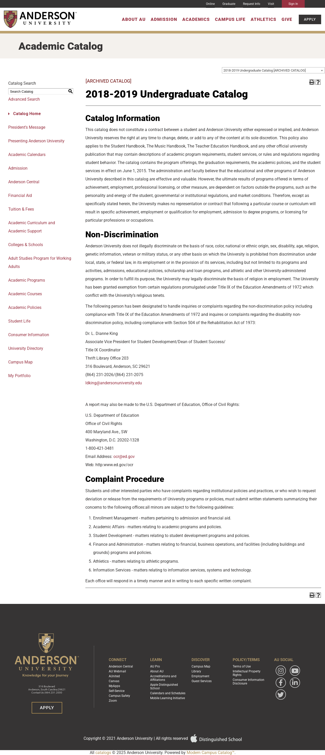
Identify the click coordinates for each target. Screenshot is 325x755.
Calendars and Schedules (167, 693)
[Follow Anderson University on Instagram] (281, 670)
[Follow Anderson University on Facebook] (281, 683)
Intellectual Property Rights (246, 673)
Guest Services (202, 681)
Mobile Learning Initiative (167, 698)
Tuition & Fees (21, 209)
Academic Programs (26, 280)
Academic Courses (25, 293)
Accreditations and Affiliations (163, 678)
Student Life (19, 321)
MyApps (114, 686)
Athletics (263, 19)
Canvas (114, 681)
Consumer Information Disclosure (248, 681)
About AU (134, 19)
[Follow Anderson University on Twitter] (281, 694)
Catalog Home (27, 113)
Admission (164, 19)
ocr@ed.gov (124, 456)
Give (287, 19)
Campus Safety (119, 696)
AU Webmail (117, 671)
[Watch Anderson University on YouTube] (295, 670)
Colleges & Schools (25, 244)
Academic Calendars (27, 154)
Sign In (293, 4)
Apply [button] (310, 19)
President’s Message (26, 127)
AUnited (114, 676)
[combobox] (273, 70)
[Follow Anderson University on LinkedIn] (295, 683)
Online (210, 4)
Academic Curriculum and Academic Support (31, 226)
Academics (196, 19)
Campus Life (230, 19)
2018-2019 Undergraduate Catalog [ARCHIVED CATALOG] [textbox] (264, 70)
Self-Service (116, 691)
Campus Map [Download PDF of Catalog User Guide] (20, 362)
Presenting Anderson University (36, 140)
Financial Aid (20, 195)
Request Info (251, 4)
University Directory (25, 348)
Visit (271, 4)
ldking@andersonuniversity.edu (113, 382)
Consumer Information (28, 334)
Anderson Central (23, 181)
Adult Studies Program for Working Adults (39, 262)
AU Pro (155, 666)
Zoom (113, 700)
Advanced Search (24, 99)
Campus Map (201, 666)
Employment (200, 676)
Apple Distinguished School (164, 686)
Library (196, 671)
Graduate (228, 4)
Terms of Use (242, 666)
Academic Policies (24, 307)
